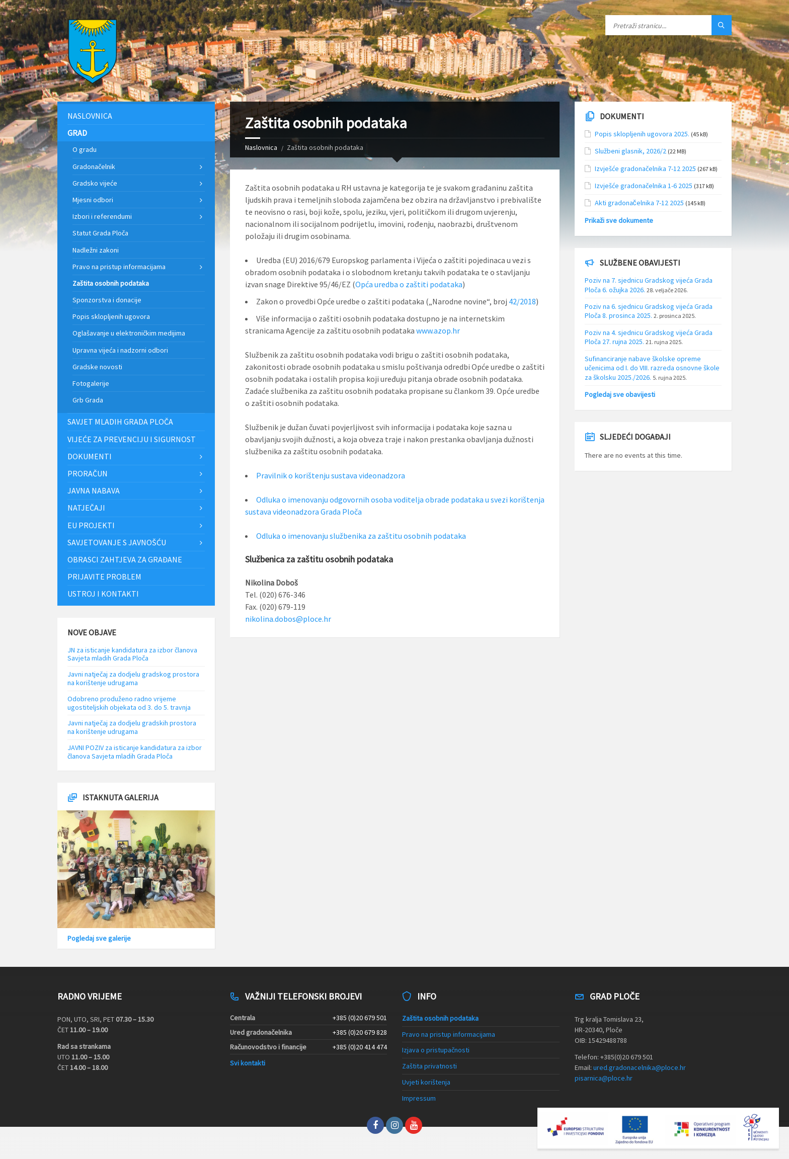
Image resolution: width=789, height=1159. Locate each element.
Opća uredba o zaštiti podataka (408, 284)
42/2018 (522, 301)
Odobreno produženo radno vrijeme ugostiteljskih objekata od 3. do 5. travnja (129, 703)
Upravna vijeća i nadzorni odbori (120, 350)
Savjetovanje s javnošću (116, 542)
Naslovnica (261, 147)
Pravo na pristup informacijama (119, 266)
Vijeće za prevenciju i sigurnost (131, 439)
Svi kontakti (247, 1062)
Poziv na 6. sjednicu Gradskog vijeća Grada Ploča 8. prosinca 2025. (649, 311)
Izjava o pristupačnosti (435, 1049)
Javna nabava (93, 490)
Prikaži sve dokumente (619, 220)
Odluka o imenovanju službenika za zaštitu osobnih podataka (361, 536)
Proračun (87, 473)
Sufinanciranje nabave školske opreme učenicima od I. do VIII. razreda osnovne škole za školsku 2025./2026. (652, 367)
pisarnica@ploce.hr (604, 1078)
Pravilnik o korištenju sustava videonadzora (330, 475)
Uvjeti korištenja (426, 1082)
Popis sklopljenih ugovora (111, 316)
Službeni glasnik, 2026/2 (630, 150)
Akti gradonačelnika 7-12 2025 (639, 202)
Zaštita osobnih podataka (110, 283)
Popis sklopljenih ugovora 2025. (642, 133)
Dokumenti (89, 456)
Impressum (419, 1098)
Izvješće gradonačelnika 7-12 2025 (645, 168)
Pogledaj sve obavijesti (620, 394)
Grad (77, 133)
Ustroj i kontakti (103, 594)
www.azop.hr (438, 330)
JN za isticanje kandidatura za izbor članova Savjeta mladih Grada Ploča (132, 654)
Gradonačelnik (93, 166)
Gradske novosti (97, 366)
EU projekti (91, 525)
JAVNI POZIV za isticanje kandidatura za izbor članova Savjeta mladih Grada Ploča (134, 752)
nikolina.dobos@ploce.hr (288, 619)
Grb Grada (87, 399)
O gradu (84, 149)
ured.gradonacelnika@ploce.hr (639, 1067)
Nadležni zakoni (95, 250)
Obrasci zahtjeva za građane (124, 559)
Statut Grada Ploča (100, 232)
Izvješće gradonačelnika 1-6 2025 (643, 185)
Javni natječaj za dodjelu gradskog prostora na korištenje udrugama (133, 678)
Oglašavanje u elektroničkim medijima (128, 333)
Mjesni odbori (92, 199)
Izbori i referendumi (102, 216)
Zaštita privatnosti (429, 1065)
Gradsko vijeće (94, 183)
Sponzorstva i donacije (106, 299)
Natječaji (86, 508)
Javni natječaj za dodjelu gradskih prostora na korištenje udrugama (131, 727)
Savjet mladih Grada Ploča (120, 422)
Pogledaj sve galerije (99, 938)
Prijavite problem (104, 576)
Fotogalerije (90, 383)
